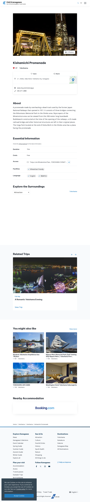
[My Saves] (81, 3)
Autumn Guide (18, 452)
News (15, 437)
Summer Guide (18, 449)
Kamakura (61, 440)
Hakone (60, 443)
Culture (37, 440)
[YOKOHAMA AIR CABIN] (28, 375)
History (37, 446)
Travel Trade (47, 492)
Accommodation (18, 466)
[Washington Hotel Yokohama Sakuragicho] (61, 375)
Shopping (38, 455)
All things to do (40, 458)
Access (15, 469)
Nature (37, 452)
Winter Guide (17, 455)
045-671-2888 (21, 91)
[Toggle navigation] (85, 3)
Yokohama (24, 68)
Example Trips (18, 475)
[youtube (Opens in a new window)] (49, 466)
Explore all (16, 458)
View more (73, 329)
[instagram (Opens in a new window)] (45, 466)
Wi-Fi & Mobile (18, 478)
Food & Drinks (40, 443)
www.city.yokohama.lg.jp (25, 88)
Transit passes (18, 472)
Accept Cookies (19, 496)
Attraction (38, 437)
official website (23, 144)
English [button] (73, 492)
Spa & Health (39, 449)
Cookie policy (20, 489)
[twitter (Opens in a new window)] (40, 466)
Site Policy (38, 492)
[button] (81, 3)
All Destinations (62, 449)
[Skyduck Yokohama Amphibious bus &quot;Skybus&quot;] (28, 346)
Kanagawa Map (62, 446)
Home (15, 424)
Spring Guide (17, 446)
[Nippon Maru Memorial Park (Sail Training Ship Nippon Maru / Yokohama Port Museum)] (61, 346)
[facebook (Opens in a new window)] (36, 466)
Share (57, 73)
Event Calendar (18, 443)
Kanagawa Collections (20, 440)
